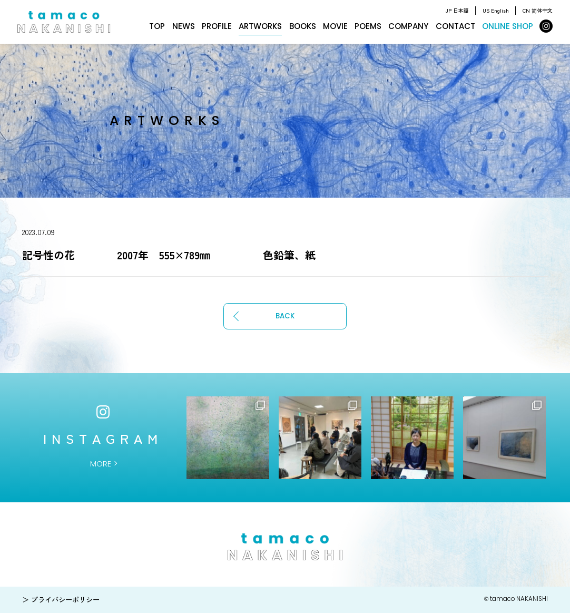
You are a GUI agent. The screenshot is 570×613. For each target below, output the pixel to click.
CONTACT (455, 26)
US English (496, 10)
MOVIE (335, 26)
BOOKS (302, 26)
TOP (157, 26)
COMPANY (408, 26)
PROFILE (217, 26)
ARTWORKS (260, 26)
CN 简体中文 (538, 10)
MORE (100, 463)
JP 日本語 (457, 10)
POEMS (368, 26)
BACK (285, 316)
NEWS (183, 26)
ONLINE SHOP (507, 26)
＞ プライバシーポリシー (61, 600)
